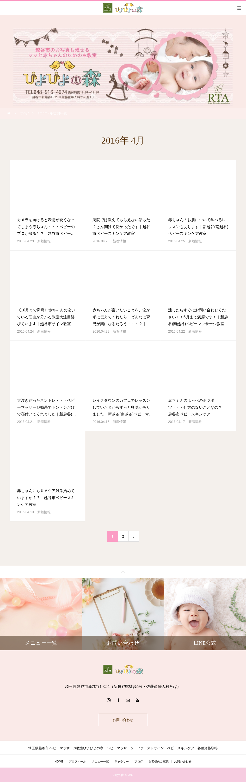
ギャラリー (121, 761)
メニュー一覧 (100, 761)
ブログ (138, 761)
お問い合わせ (123, 720)
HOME (59, 761)
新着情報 (44, 241)
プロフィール (77, 761)
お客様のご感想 (158, 761)
